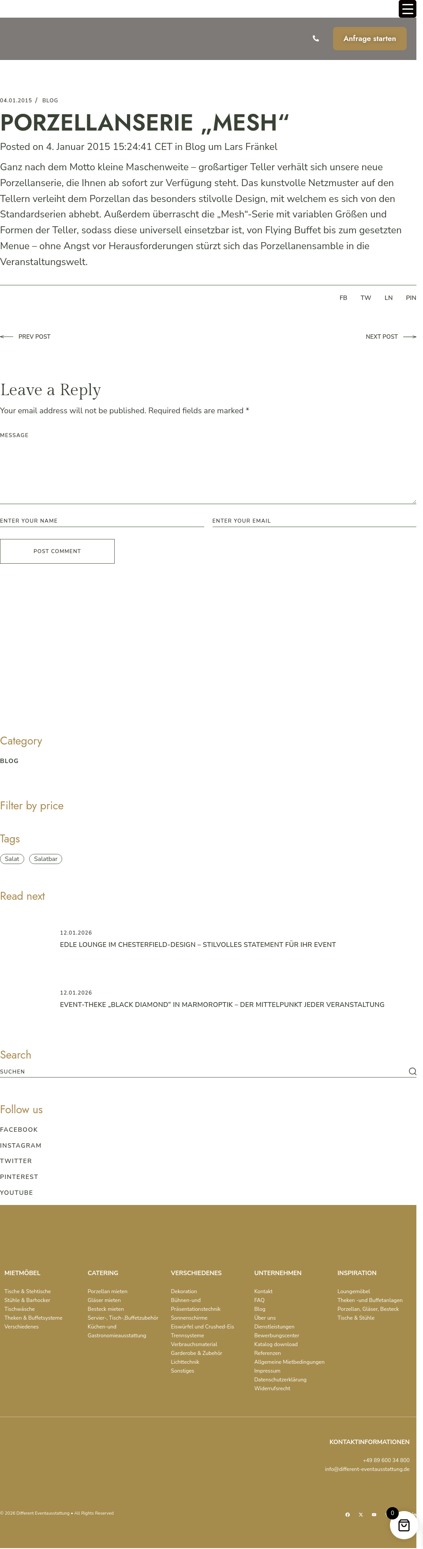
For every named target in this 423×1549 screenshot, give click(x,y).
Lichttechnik (185, 1362)
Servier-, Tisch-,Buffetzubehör (123, 1317)
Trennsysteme (187, 1335)
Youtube (16, 1193)
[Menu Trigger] (407, 9)
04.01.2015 (16, 100)
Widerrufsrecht (272, 1388)
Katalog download (276, 1344)
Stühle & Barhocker (27, 1300)
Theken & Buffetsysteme (33, 1317)
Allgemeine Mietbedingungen (289, 1362)
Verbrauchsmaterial (194, 1344)
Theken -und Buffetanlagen (370, 1300)
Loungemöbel (353, 1291)
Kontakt (263, 1291)
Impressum (267, 1370)
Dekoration (184, 1291)
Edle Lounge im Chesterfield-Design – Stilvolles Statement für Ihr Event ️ (199, 944)
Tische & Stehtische (27, 1291)
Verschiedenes (21, 1326)
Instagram (21, 1145)
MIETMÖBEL (22, 1273)
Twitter (16, 1161)
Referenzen (267, 1353)
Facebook (19, 1130)
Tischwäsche (19, 1309)
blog (50, 100)
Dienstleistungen (274, 1326)
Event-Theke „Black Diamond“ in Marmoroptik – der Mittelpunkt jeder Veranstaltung (224, 1004)
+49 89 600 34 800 (386, 1460)
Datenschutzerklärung (280, 1379)
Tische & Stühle (355, 1317)
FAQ (259, 1300)
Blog (195, 146)
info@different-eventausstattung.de (367, 1469)
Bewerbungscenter (276, 1335)
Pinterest (19, 1177)
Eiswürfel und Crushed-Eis (202, 1326)
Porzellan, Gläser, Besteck (368, 1309)
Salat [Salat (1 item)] (12, 859)
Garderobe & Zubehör (196, 1353)
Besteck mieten (106, 1309)
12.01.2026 (76, 932)
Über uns (265, 1317)
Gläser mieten (104, 1300)
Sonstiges (183, 1370)
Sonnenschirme (189, 1317)
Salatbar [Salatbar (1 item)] (45, 859)
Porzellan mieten (107, 1291)
